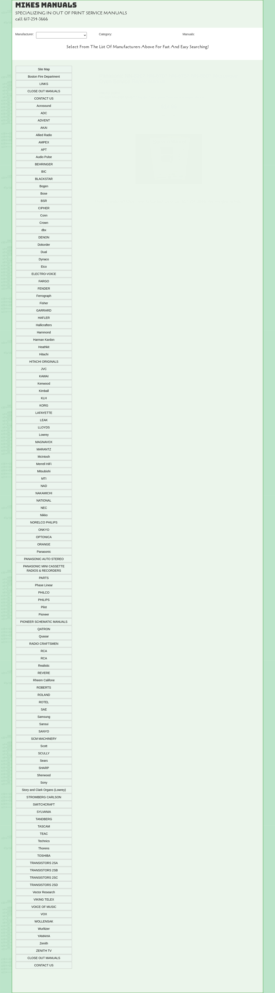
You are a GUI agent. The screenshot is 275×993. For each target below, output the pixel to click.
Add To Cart (169, 115)
